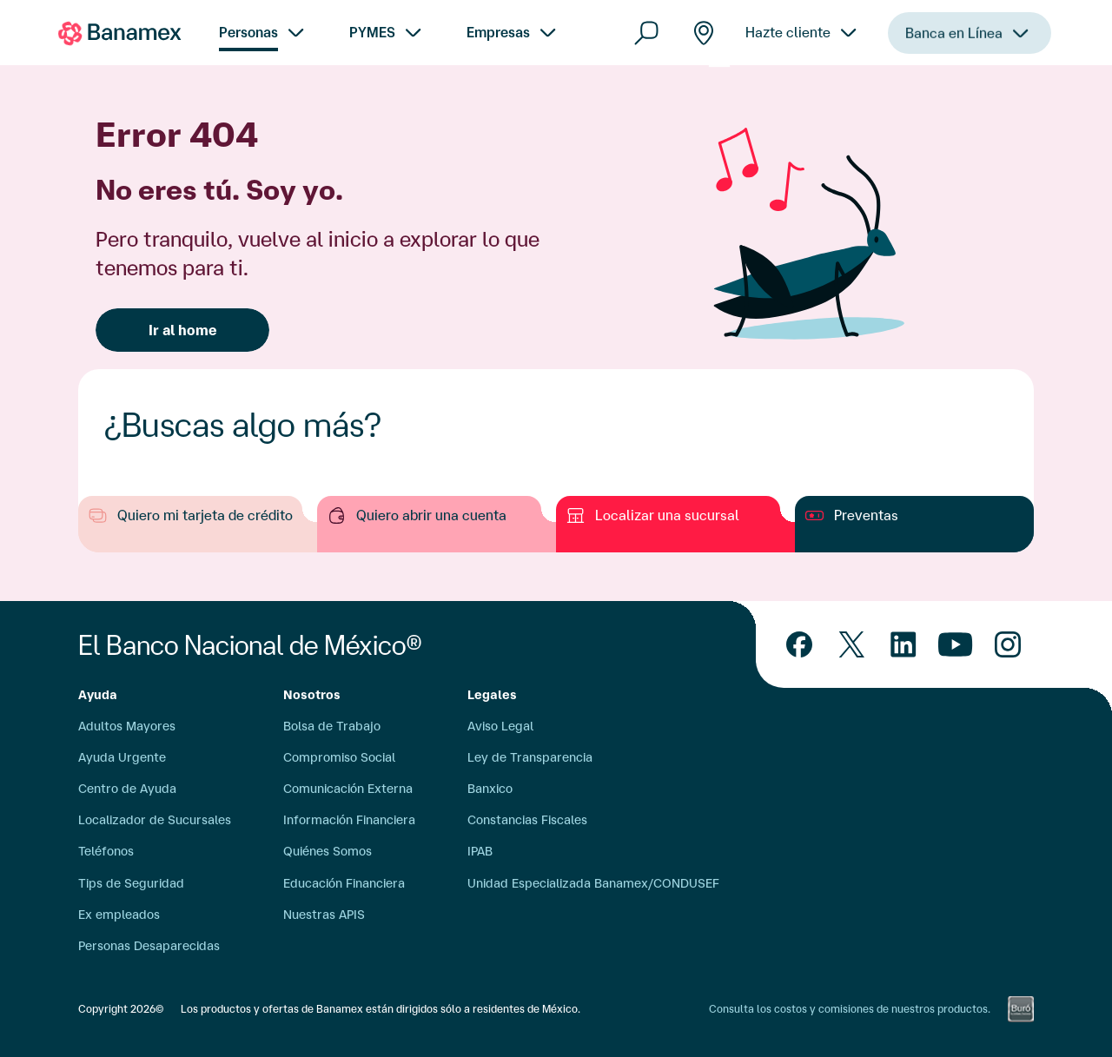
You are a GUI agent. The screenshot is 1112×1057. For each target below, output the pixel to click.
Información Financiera (349, 820)
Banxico (490, 789)
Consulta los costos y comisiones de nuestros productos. (849, 1008)
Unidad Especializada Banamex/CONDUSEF (593, 883)
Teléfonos (106, 851)
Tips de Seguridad (131, 883)
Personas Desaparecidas (149, 946)
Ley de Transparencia (529, 757)
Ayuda (97, 695)
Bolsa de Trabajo (332, 726)
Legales (492, 695)
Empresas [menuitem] (498, 32)
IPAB (480, 851)
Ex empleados (119, 915)
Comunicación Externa (348, 789)
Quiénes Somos (327, 851)
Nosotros (312, 695)
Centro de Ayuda (127, 789)
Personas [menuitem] (248, 32)
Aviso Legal (500, 726)
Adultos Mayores (126, 726)
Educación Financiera (344, 883)
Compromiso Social (339, 757)
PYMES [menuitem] (372, 32)
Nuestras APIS (324, 915)
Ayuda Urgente (122, 757)
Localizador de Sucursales (154, 820)
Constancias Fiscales (527, 820)
